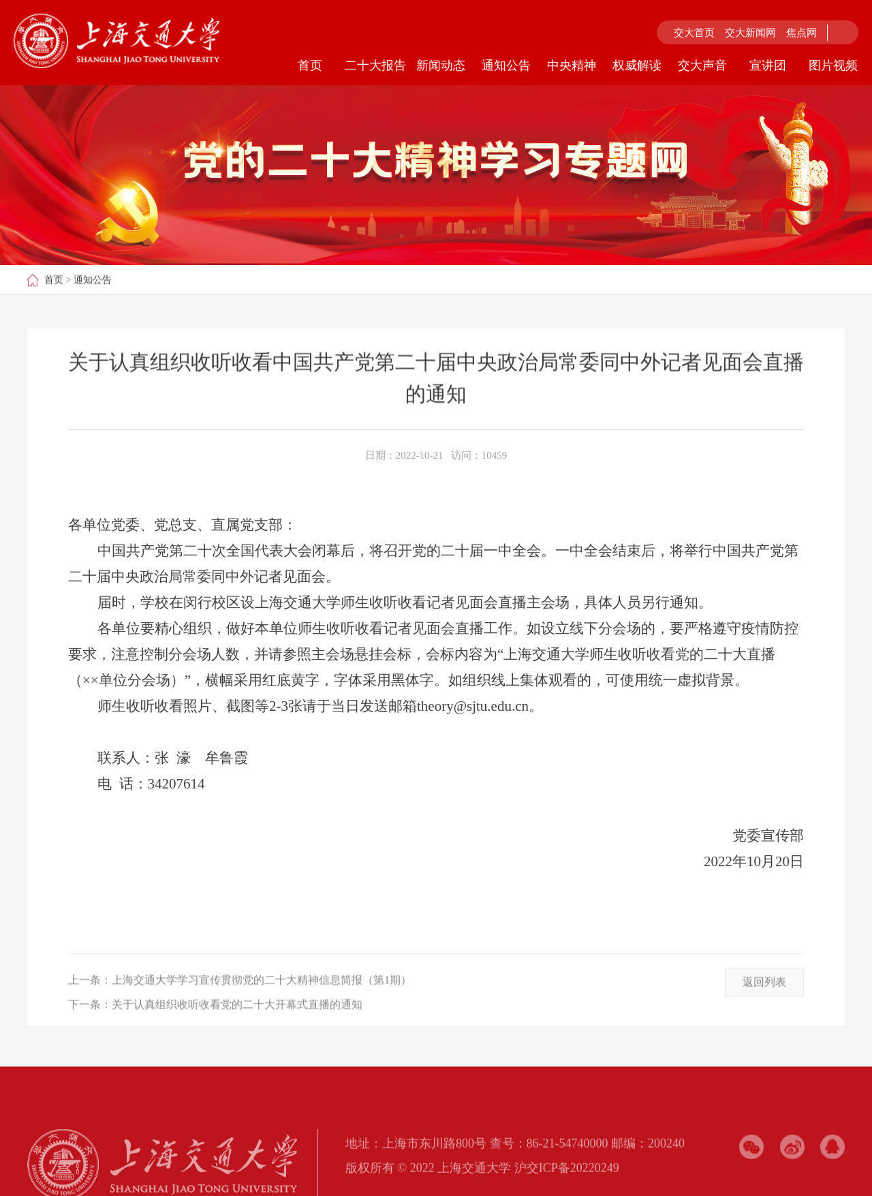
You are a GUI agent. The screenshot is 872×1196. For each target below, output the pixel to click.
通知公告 (506, 65)
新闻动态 (440, 65)
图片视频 (833, 65)
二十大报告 (375, 65)
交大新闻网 (750, 32)
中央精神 (571, 65)
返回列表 (764, 1004)
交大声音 (702, 65)
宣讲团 (767, 65)
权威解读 (636, 65)
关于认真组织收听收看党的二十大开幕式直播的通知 (237, 1026)
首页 (310, 65)
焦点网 (801, 32)
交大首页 (694, 32)
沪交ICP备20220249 (566, 1185)
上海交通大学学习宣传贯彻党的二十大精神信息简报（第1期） (261, 1002)
